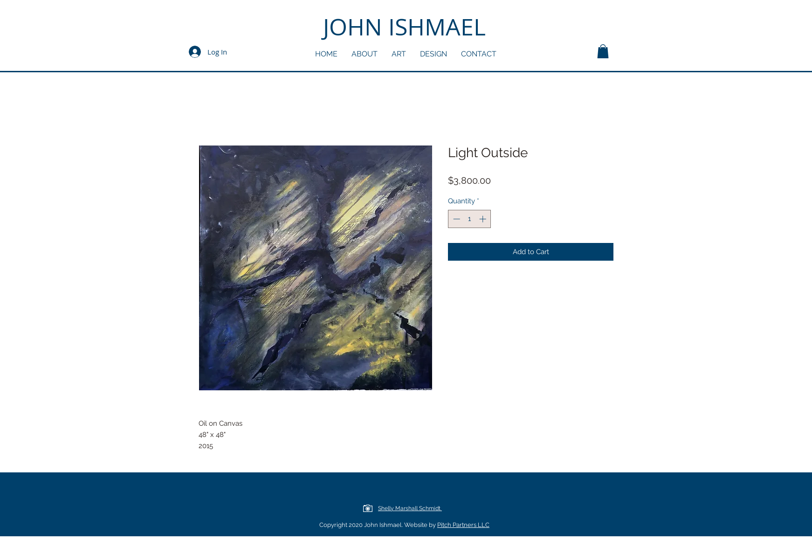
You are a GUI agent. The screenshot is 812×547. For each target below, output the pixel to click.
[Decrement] (455, 219)
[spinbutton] (469, 219)
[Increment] (483, 219)
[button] (603, 51)
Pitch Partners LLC (463, 524)
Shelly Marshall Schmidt (410, 508)
